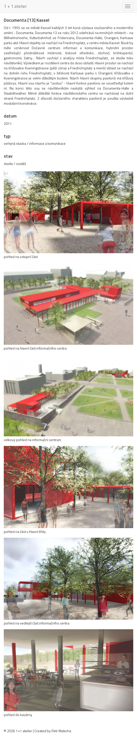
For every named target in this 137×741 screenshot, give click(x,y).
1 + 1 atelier (15, 6)
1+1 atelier (24, 730)
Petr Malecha (61, 730)
